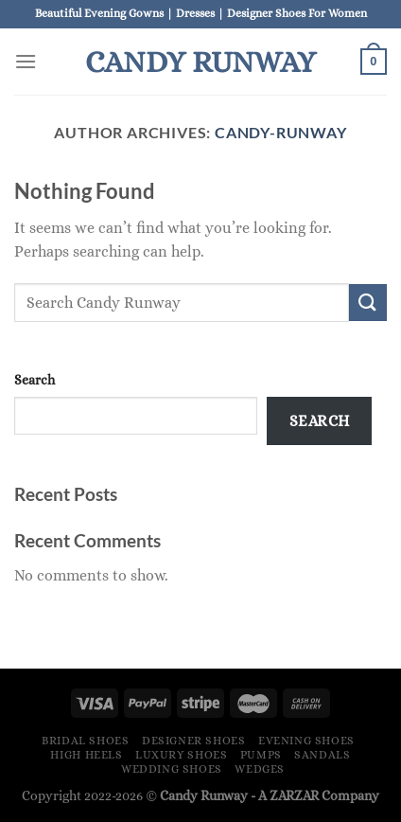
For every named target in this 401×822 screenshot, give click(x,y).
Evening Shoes (306, 740)
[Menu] (25, 61)
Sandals (322, 754)
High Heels (86, 754)
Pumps (261, 754)
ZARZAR (294, 795)
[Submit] (368, 302)
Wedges (260, 769)
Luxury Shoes (181, 754)
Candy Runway (200, 61)
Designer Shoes (194, 740)
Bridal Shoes (85, 740)
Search (34, 379)
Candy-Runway (281, 132)
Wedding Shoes (171, 769)
